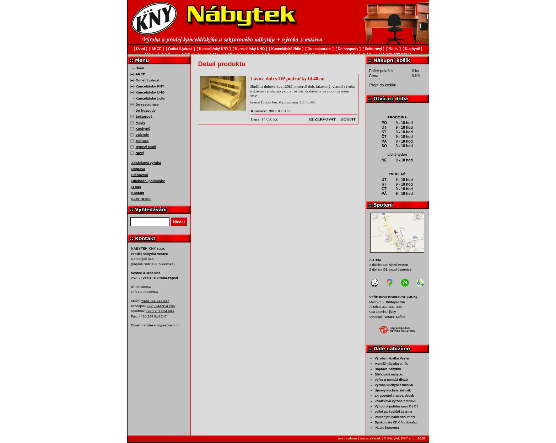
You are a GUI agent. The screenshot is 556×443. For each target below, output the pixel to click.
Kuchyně (143, 128)
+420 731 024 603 (160, 311)
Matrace (142, 141)
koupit (348, 119)
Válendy (142, 135)
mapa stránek (370, 438)
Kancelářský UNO (150, 92)
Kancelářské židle (150, 98)
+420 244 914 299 (161, 306)
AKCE (141, 74)
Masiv (140, 122)
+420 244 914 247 (153, 316)
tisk (341, 438)
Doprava (138, 169)
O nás (136, 187)
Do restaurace (147, 104)
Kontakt (137, 193)
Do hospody (146, 110)
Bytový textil (146, 147)
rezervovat (322, 119)
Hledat (179, 222)
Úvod (140, 68)
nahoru (351, 438)
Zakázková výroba (146, 163)
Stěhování (139, 175)
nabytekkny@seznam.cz (160, 325)
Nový (140, 153)
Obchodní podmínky (148, 181)
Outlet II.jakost (148, 80)
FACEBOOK (141, 199)
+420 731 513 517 (155, 301)
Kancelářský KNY (150, 86)
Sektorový (144, 116)
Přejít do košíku (382, 85)
